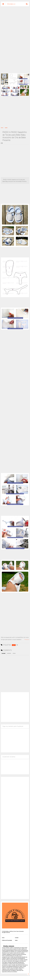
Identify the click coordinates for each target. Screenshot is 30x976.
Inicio (3, 937)
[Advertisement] (15, 24)
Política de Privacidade (7, 940)
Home (2, 127)
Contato (16, 937)
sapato (6, 127)
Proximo (26, 639)
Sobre (16, 940)
